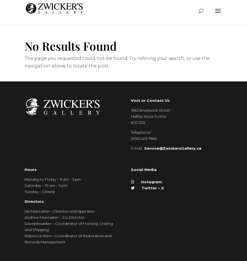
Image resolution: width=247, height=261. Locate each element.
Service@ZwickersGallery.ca (172, 148)
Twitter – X (147, 188)
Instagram (146, 182)
